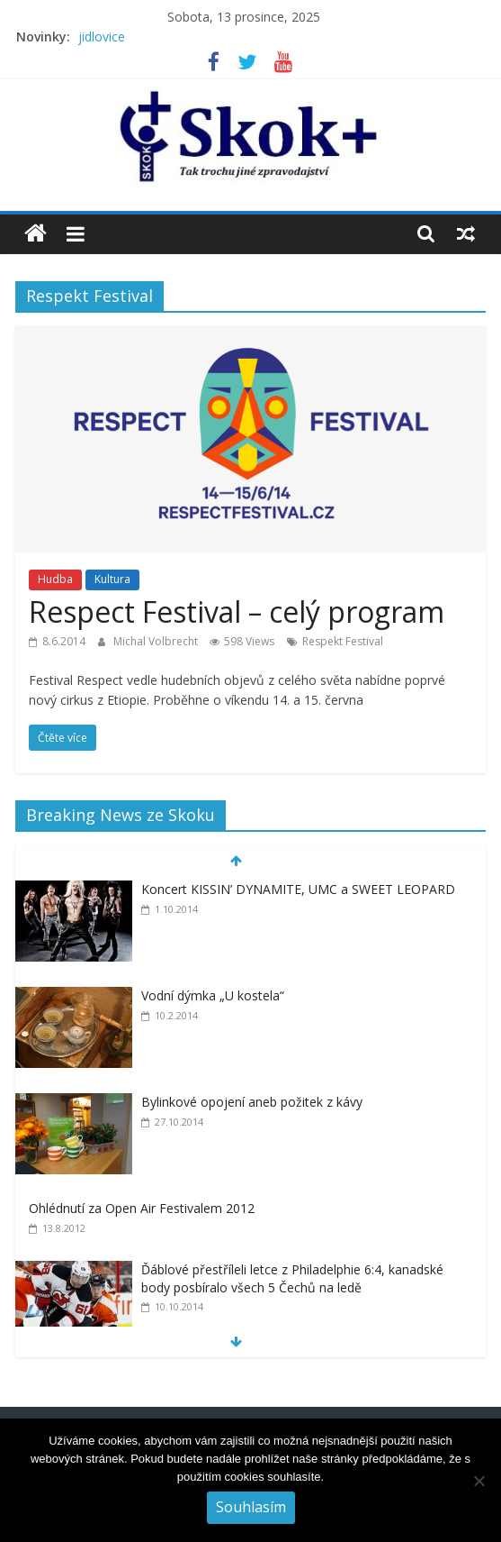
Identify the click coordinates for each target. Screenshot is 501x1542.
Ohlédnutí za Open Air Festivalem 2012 (142, 1208)
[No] (479, 1481)
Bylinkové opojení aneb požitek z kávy (251, 1101)
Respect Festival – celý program (236, 611)
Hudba (55, 579)
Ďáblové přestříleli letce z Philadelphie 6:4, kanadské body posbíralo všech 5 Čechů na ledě (292, 1278)
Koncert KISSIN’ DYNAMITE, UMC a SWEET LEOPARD (298, 889)
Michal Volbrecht (157, 641)
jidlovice (101, 36)
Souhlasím (251, 1507)
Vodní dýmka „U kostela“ (212, 995)
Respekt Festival (342, 641)
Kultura (112, 579)
